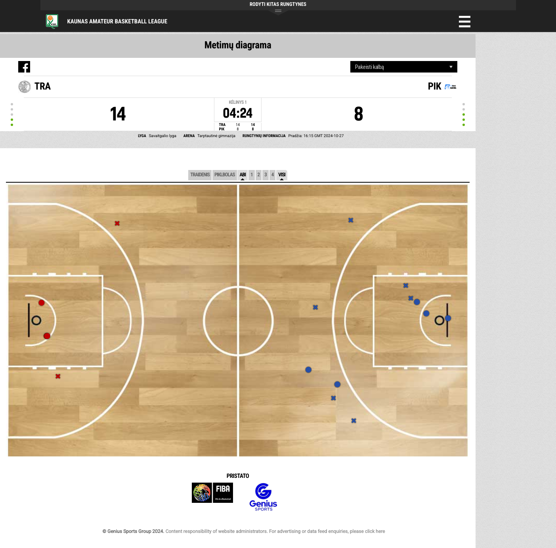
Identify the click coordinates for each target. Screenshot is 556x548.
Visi (281, 175)
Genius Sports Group (263, 497)
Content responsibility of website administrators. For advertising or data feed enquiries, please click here (275, 531)
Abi (242, 175)
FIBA (212, 497)
